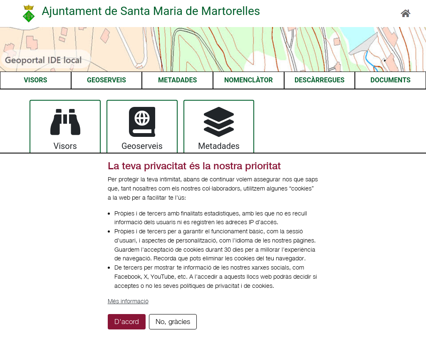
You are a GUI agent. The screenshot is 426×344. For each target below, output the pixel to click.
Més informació (128, 300)
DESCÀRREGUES (319, 80)
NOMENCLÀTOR (248, 80)
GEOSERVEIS (106, 80)
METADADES (177, 80)
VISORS (35, 80)
